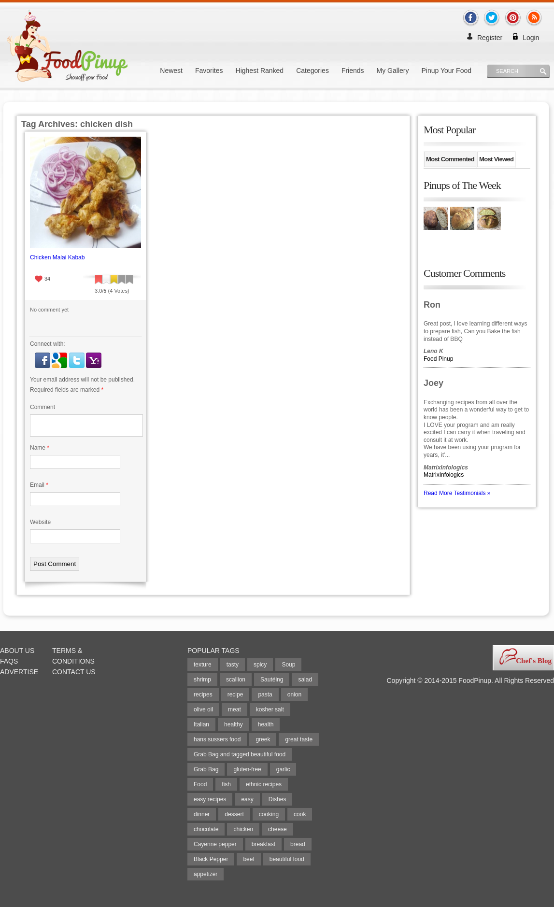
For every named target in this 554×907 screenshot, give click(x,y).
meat (234, 709)
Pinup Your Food (446, 70)
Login (531, 38)
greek (263, 739)
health (266, 724)
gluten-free (247, 769)
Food (200, 784)
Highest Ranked (260, 70)
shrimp (202, 679)
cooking (269, 814)
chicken (243, 829)
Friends (352, 70)
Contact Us (74, 672)
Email (39, 485)
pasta (265, 694)
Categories (312, 70)
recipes (203, 694)
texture (203, 664)
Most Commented (450, 159)
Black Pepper (211, 859)
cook (300, 814)
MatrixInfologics (444, 474)
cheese (277, 829)
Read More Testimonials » (457, 493)
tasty (233, 664)
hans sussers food (217, 739)
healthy (233, 724)
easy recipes (210, 799)
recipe (235, 694)
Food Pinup (438, 358)
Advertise (19, 672)
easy (247, 799)
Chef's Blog (534, 661)
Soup (288, 664)
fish (226, 784)
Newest (171, 70)
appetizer (205, 874)
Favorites (209, 70)
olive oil (203, 709)
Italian (201, 724)
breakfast (263, 844)
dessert (234, 814)
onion (294, 694)
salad (305, 679)
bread (297, 844)
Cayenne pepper (215, 844)
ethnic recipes (264, 784)
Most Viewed (496, 159)
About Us (17, 650)
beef (248, 859)
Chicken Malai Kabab (57, 257)
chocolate (206, 829)
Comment (42, 407)
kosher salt (270, 709)
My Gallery (393, 70)
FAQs (9, 661)
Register (489, 38)
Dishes (277, 799)
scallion (235, 679)
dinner (202, 814)
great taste (299, 739)
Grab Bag (206, 769)
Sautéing (271, 679)
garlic (283, 769)
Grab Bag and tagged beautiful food (239, 754)
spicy (260, 664)
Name (39, 447)
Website (40, 522)
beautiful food (287, 859)
